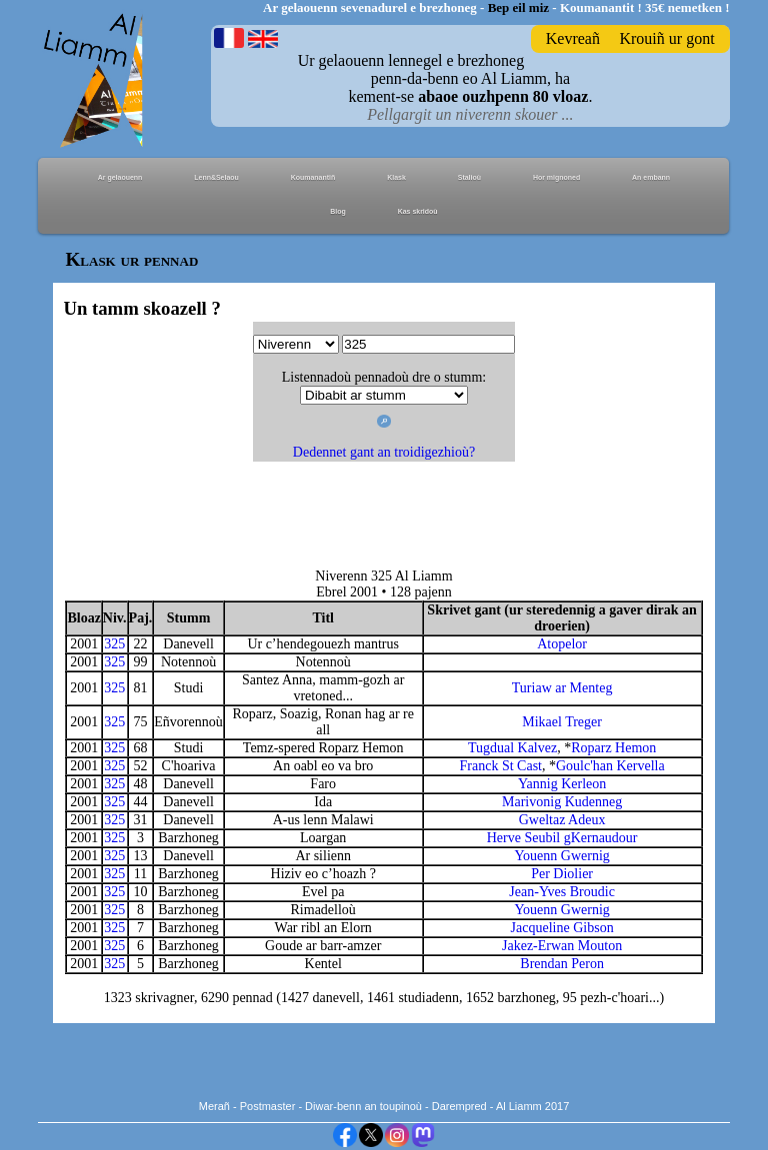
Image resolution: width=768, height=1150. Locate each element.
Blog (337, 211)
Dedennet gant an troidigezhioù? (384, 452)
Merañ (214, 1106)
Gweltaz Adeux (562, 819)
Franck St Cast (501, 765)
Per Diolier (562, 873)
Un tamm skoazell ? (141, 308)
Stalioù (469, 177)
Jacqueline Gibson (562, 927)
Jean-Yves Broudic (562, 891)
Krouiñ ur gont (666, 38)
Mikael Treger (562, 721)
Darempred (459, 1106)
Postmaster (268, 1106)
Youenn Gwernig (561, 855)
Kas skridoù (418, 211)
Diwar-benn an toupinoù (363, 1106)
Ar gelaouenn (120, 177)
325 (114, 643)
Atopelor (562, 643)
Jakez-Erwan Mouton (562, 945)
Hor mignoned (556, 177)
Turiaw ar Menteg (562, 687)
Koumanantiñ (313, 177)
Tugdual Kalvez (512, 747)
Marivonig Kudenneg (562, 801)
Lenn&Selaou (216, 177)
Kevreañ (573, 38)
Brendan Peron (562, 963)
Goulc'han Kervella (610, 765)
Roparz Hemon (613, 747)
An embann (651, 177)
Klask (396, 177)
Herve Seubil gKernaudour (562, 837)
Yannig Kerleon (562, 783)
